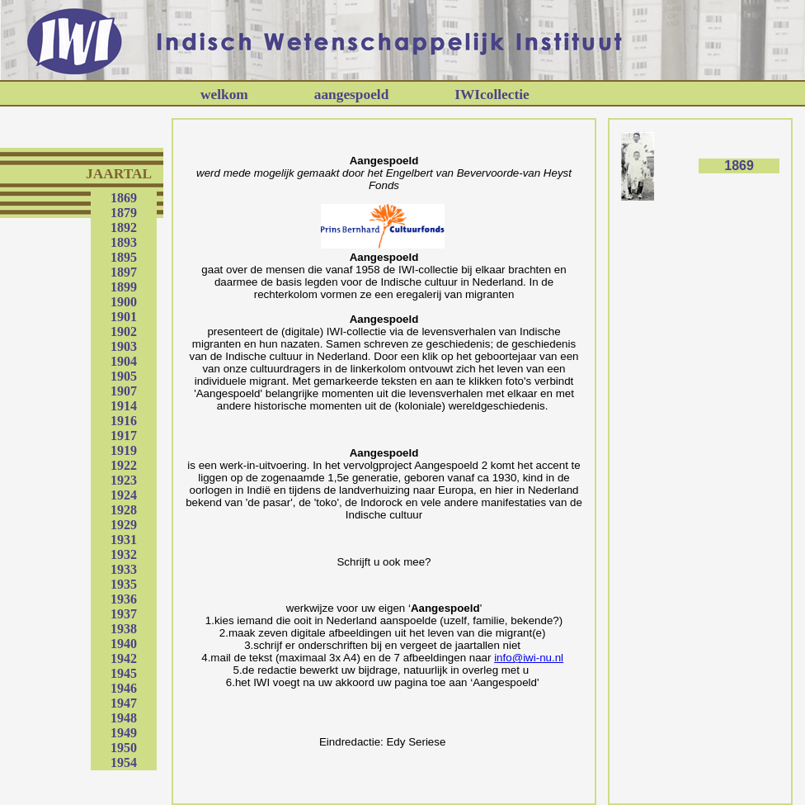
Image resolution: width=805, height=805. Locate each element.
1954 (124, 762)
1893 (124, 242)
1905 (124, 376)
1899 (124, 287)
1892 (124, 227)
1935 (124, 584)
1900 (124, 302)
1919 (124, 450)
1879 (124, 213)
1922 (124, 465)
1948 (124, 718)
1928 (124, 510)
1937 (124, 614)
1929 (124, 525)
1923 (124, 480)
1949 (124, 733)
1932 (124, 554)
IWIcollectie (491, 94)
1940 (124, 644)
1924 (124, 495)
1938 (124, 629)
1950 (124, 748)
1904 (124, 361)
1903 (124, 346)
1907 (124, 391)
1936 (124, 599)
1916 (124, 421)
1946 (124, 688)
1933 (124, 569)
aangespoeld (351, 94)
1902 (124, 331)
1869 (124, 198)
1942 (124, 658)
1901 (124, 317)
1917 (124, 436)
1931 (124, 540)
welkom (224, 94)
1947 (124, 703)
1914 (124, 406)
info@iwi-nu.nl (528, 657)
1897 (124, 272)
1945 (124, 673)
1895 (124, 257)
